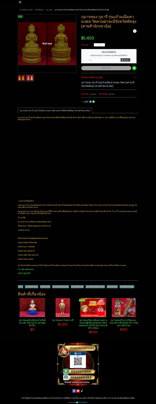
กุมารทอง (49, 10)
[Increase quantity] (103, 44)
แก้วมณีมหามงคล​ (31, 287)
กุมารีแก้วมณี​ (45, 287)
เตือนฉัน (125, 60)
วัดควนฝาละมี (112, 287)
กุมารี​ (20, 287)
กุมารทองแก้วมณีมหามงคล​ (95, 287)
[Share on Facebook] (90, 101)
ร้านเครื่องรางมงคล (26, 10)
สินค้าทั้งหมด (39, 10)
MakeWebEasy (82, 402)
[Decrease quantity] (95, 44)
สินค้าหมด (106, 68)
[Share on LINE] (93, 101)
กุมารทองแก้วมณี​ (77, 287)
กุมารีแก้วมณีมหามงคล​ (60, 287)
